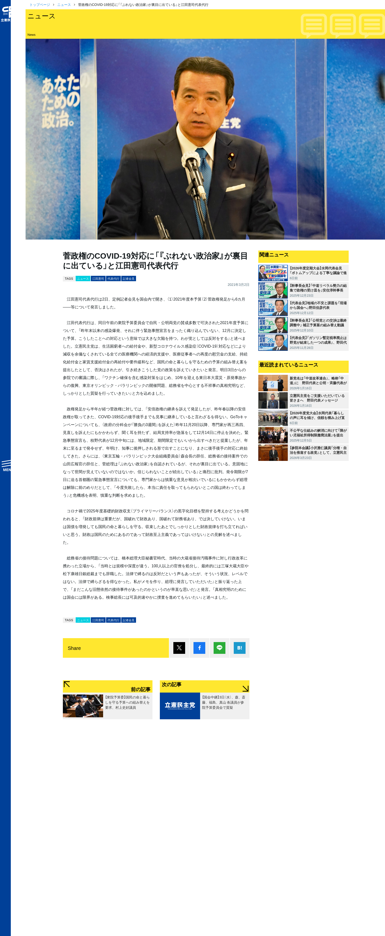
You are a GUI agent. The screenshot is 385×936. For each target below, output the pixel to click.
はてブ (240, 648)
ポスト (179, 648)
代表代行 (113, 278)
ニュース (64, 4)
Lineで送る (219, 648)
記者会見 (129, 278)
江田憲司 (98, 278)
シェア (199, 648)
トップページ (39, 4)
